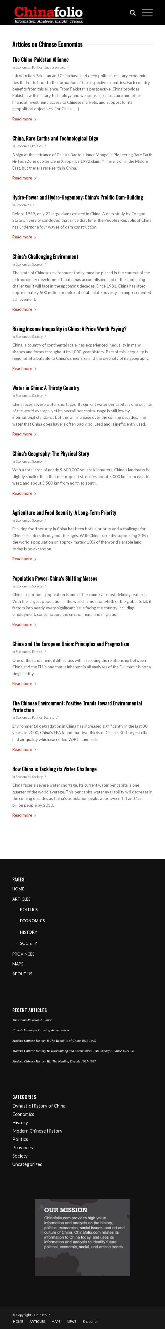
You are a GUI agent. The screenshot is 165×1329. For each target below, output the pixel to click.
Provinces (22, 1147)
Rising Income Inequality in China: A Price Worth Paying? (69, 329)
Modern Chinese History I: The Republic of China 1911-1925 (54, 1040)
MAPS (17, 963)
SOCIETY (28, 943)
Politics (37, 67)
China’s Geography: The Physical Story (50, 453)
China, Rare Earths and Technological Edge (55, 138)
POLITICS (29, 909)
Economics (23, 67)
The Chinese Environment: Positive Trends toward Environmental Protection (77, 706)
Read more (25, 118)
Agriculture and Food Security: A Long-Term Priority (64, 512)
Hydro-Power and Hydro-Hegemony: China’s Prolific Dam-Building (77, 197)
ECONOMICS (32, 920)
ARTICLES (21, 899)
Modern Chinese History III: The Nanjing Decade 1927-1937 (54, 1061)
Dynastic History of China (39, 1105)
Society (37, 264)
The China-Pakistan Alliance (40, 59)
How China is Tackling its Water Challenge (54, 769)
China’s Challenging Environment (45, 256)
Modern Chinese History (37, 1130)
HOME (18, 888)
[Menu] (144, 12)
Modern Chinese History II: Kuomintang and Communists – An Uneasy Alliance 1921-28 (73, 1051)
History (20, 1122)
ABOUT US (22, 973)
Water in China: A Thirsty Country (45, 388)
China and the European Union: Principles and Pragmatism (70, 644)
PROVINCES (23, 954)
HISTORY (28, 932)
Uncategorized (55, 67)
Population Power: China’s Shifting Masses (54, 578)
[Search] (130, 12)
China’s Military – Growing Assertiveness (40, 1030)
